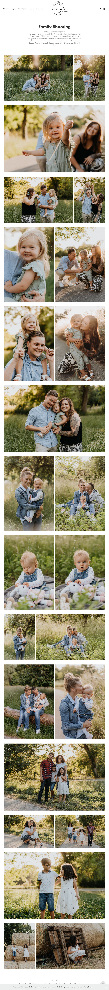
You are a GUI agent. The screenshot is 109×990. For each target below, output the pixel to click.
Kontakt (31, 9)
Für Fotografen (22, 9)
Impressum (39, 9)
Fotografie (13, 9)
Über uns (6, 9)
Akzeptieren (87, 987)
